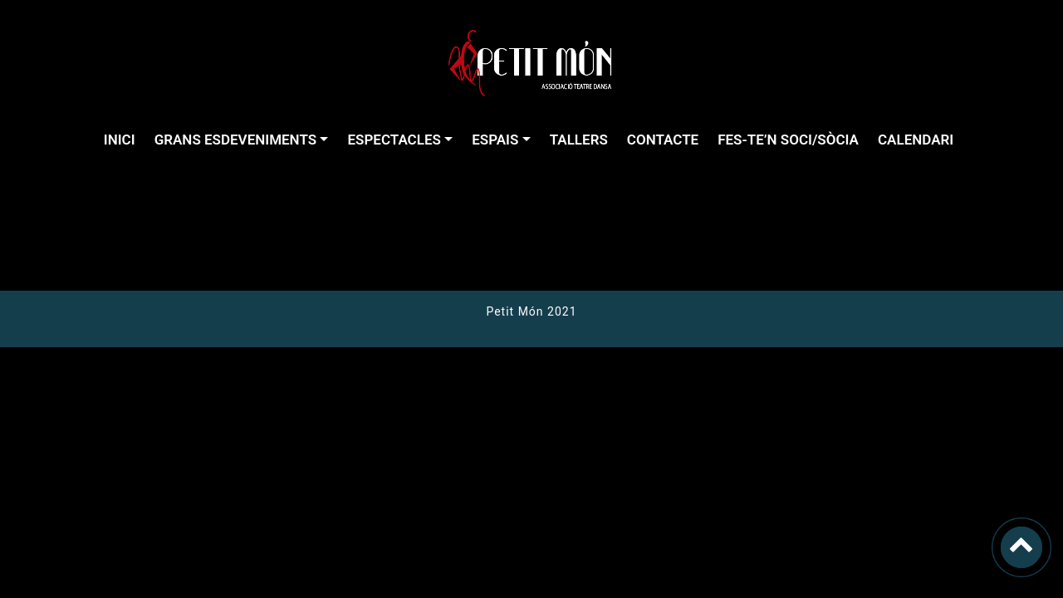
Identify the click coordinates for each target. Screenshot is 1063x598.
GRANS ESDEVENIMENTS (235, 139)
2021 (560, 311)
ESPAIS (495, 139)
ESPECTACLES (393, 139)
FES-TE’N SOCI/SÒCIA (788, 139)
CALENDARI (915, 139)
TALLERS (579, 139)
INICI (119, 139)
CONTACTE (662, 139)
